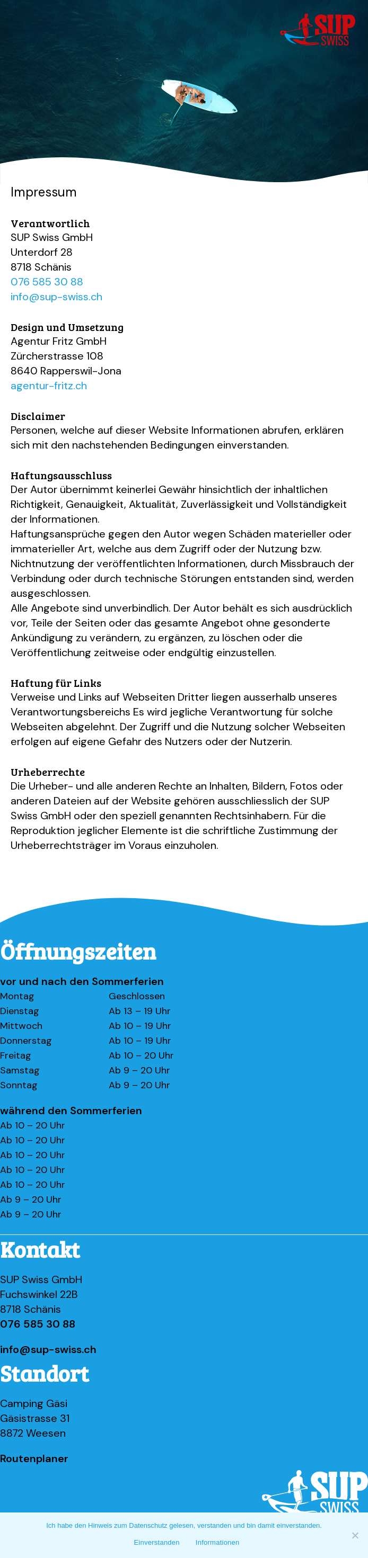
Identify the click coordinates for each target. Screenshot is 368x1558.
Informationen (218, 1542)
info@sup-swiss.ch (56, 296)
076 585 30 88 (47, 282)
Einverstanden (156, 1542)
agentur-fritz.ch (49, 385)
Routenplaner (34, 1458)
